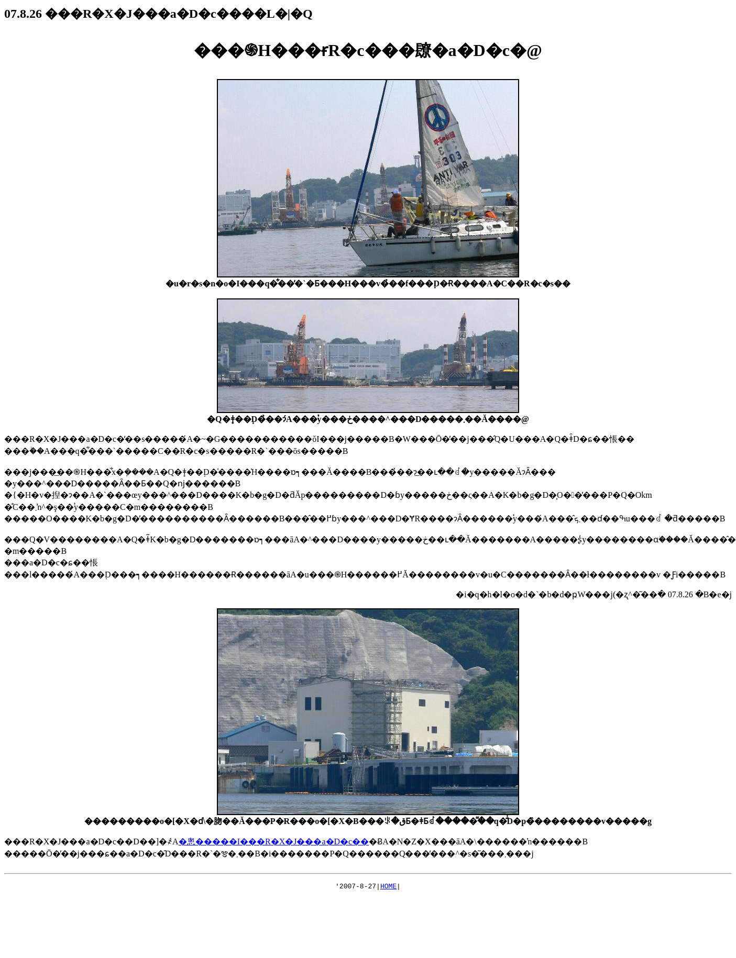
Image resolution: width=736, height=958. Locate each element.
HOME (388, 887)
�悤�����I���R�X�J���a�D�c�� (274, 841)
